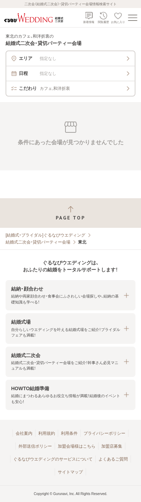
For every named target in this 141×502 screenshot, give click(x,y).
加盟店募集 (111, 446)
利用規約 (46, 433)
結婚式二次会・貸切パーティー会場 (38, 242)
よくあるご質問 (113, 459)
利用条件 (69, 433)
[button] (70, 295)
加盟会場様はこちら (76, 446)
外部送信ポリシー (35, 446)
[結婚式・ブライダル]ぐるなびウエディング (45, 235)
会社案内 (24, 433)
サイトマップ (70, 472)
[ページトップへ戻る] (70, 213)
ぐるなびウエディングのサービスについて (53, 459)
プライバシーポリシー (104, 433)
